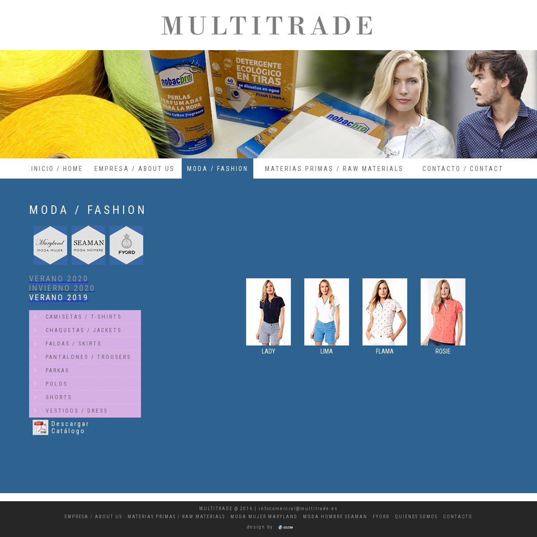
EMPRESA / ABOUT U (91, 516)
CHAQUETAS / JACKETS (84, 330)
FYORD (381, 516)
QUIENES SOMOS (416, 516)
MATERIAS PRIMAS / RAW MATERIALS (334, 168)
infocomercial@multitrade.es (298, 508)
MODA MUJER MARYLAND (264, 516)
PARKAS (57, 370)
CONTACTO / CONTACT (462, 168)
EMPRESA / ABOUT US (134, 168)
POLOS (57, 384)
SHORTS (59, 397)
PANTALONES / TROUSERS (88, 357)
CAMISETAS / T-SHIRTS (84, 317)
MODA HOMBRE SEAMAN (335, 516)
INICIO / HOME (57, 168)
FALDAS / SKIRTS (74, 344)
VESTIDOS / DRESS (77, 411)
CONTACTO (458, 516)
